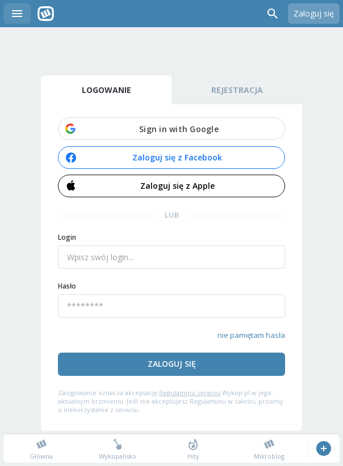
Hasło (67, 286)
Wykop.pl (45, 13)
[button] (171, 128)
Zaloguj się (314, 13)
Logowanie (106, 89)
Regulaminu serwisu (189, 392)
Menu (17, 13)
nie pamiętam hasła (251, 335)
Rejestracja (237, 89)
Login (67, 237)
